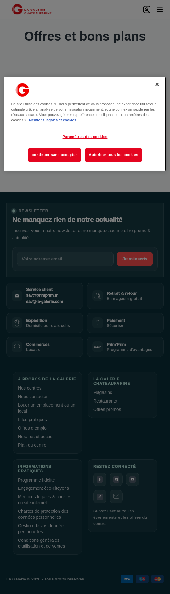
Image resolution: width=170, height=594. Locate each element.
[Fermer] (157, 84)
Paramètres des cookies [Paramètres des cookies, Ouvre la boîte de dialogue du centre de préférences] (85, 137)
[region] (85, 124)
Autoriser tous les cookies (113, 155)
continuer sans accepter (54, 155)
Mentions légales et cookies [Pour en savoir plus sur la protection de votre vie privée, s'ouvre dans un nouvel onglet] (52, 120)
